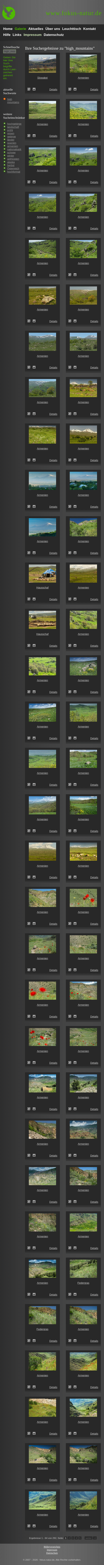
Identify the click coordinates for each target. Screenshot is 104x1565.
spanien (11, 142)
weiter (88, 1538)
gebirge (11, 136)
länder (10, 139)
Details (53, 89)
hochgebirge (14, 123)
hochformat (13, 171)
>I (95, 1538)
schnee (11, 152)
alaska (11, 162)
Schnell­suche (11, 47)
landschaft (13, 126)
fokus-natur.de (74, 13)
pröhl (10, 130)
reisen (10, 133)
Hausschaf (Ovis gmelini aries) (30, 599)
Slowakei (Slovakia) (30, 89)
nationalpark (14, 149)
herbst (10, 165)
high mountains (13, 101)
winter (10, 155)
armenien (12, 146)
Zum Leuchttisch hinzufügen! (34, 89)
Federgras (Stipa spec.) (71, 1294)
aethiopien (13, 158)
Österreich (13, 168)
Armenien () (71, 89)
